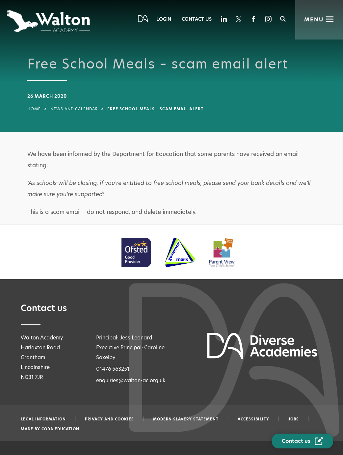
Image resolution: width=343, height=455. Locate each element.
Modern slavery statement (186, 419)
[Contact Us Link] (303, 441)
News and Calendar (74, 109)
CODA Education (60, 429)
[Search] (283, 19)
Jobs (293, 419)
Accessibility (253, 419)
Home (34, 109)
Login (163, 19)
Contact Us (197, 19)
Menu (314, 19)
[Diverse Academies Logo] (49, 21)
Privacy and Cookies (109, 419)
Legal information (43, 419)
